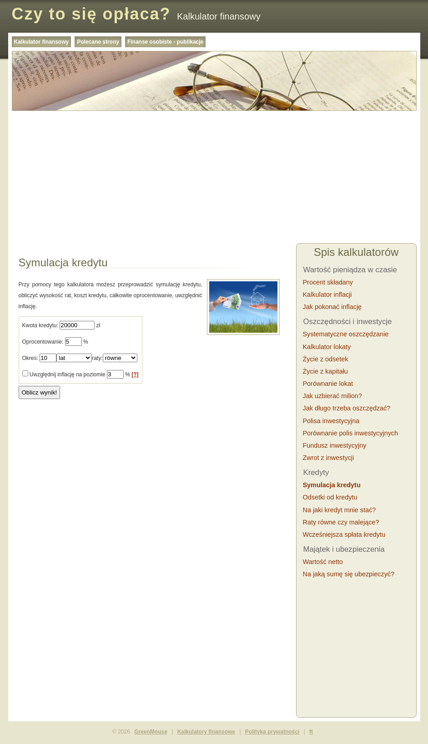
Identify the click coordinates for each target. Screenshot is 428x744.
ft (311, 732)
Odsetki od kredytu (330, 497)
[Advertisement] (214, 178)
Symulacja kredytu (332, 485)
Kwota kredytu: (40, 325)
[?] (134, 374)
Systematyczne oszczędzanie (346, 334)
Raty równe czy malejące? (341, 522)
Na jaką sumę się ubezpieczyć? (349, 574)
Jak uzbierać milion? (332, 395)
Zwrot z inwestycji (328, 457)
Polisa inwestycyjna (331, 420)
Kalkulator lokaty (327, 346)
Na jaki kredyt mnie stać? (339, 510)
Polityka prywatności (272, 732)
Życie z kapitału (325, 371)
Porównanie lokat (328, 383)
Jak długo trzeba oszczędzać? (347, 408)
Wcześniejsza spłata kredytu (344, 534)
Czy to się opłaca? (91, 14)
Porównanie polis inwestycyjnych (350, 433)
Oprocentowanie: (43, 342)
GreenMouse (150, 732)
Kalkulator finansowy (41, 42)
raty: (97, 358)
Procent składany (328, 282)
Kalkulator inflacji (327, 294)
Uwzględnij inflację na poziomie (68, 374)
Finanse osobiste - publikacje (165, 42)
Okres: (30, 358)
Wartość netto (323, 561)
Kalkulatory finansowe (206, 732)
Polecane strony (98, 42)
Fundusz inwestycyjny (335, 445)
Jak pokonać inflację (332, 306)
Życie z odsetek (325, 359)
